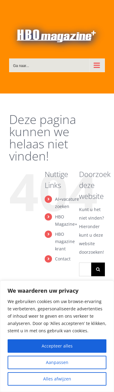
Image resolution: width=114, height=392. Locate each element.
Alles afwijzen (57, 379)
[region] (57, 336)
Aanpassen (57, 362)
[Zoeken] (98, 269)
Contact (63, 259)
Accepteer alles (57, 346)
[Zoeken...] (85, 269)
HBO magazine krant (65, 241)
